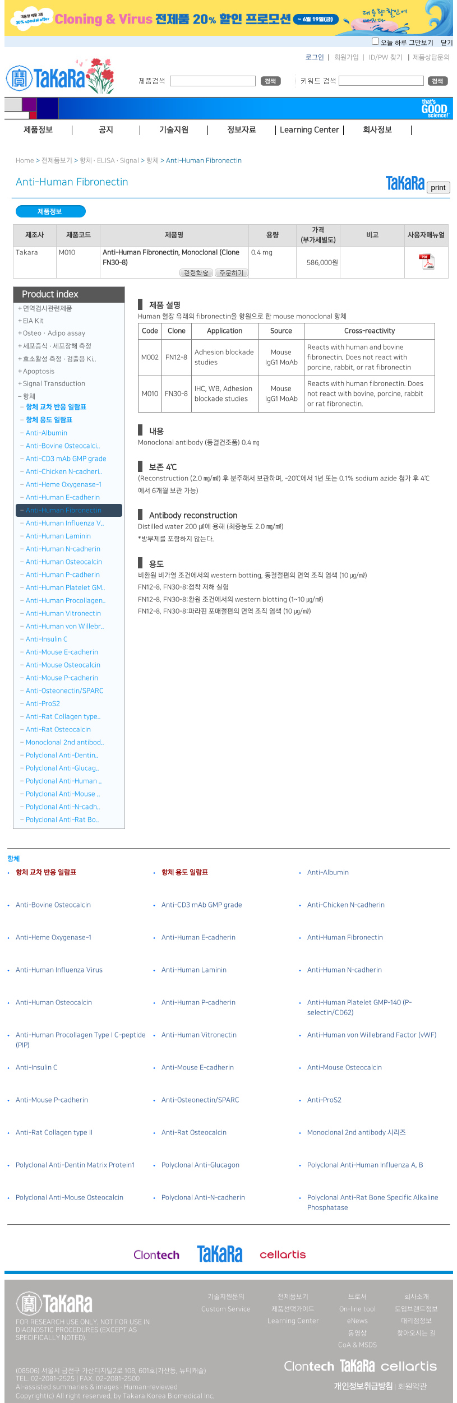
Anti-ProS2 (43, 703)
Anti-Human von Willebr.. (65, 626)
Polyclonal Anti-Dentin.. (62, 755)
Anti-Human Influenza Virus (59, 970)
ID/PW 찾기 (386, 57)
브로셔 (357, 1296)
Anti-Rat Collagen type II (54, 1132)
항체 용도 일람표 (49, 420)
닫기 (447, 43)
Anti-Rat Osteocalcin (58, 729)
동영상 (357, 1333)
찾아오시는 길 (416, 1333)
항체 (152, 160)
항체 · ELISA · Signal (110, 160)
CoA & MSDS (357, 1345)
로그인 (315, 57)
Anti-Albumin (46, 433)
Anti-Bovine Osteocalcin (53, 905)
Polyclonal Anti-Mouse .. (63, 794)
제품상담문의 (431, 57)
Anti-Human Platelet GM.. (65, 587)
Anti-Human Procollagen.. (66, 600)
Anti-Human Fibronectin (63, 510)
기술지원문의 (225, 1296)
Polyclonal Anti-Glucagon (200, 1165)
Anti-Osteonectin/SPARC (65, 690)
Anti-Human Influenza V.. (65, 523)
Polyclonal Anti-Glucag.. (62, 768)
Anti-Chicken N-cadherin (346, 905)
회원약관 (412, 1386)
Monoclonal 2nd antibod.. (65, 742)
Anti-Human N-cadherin (63, 549)
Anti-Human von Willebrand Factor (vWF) (372, 1035)
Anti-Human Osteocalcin (64, 562)
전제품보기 (56, 160)
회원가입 (346, 57)
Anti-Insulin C (47, 639)
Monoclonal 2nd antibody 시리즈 (356, 1132)
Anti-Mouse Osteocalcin (63, 665)
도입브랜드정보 (416, 1309)
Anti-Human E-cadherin (63, 497)
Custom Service (226, 1309)
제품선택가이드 (293, 1309)
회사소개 (416, 1296)
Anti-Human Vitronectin (63, 613)
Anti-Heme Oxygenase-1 (63, 484)
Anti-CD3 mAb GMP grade (66, 458)
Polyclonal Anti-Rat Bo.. (62, 819)
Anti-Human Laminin (58, 536)
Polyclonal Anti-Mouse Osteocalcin (69, 1197)
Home (25, 160)
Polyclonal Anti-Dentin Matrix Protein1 (75, 1165)
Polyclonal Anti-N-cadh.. (63, 807)
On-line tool (357, 1309)
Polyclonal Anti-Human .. (64, 781)
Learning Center (293, 1321)
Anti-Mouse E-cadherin (62, 652)
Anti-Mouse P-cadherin (62, 678)
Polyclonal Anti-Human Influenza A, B (365, 1165)
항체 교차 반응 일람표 (56, 407)
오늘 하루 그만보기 (408, 43)
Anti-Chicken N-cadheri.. (64, 471)
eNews (357, 1321)
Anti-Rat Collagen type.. (63, 716)
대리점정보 (416, 1321)
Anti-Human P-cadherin (63, 574)
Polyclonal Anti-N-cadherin (203, 1197)
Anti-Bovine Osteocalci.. (63, 446)
